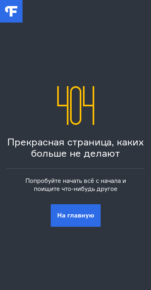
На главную (75, 215)
